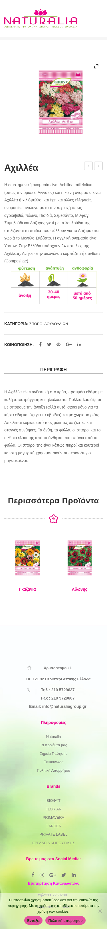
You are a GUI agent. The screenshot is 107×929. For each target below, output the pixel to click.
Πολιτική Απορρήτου (53, 770)
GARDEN (54, 826)
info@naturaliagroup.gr (64, 706)
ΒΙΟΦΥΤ (53, 800)
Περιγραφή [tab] (53, 369)
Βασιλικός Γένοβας (99, 166)
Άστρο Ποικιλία (89, 166)
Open (92, 24)
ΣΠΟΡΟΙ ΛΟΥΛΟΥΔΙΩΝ (48, 323)
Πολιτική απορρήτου (65, 920)
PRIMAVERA (53, 817)
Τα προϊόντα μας (53, 745)
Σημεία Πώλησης (53, 753)
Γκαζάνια (27, 589)
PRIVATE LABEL (54, 834)
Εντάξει (33, 920)
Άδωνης (79, 589)
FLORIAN (53, 809)
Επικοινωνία (53, 762)
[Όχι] (100, 911)
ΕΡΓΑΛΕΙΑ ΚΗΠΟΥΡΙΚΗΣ (53, 843)
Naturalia (53, 736)
